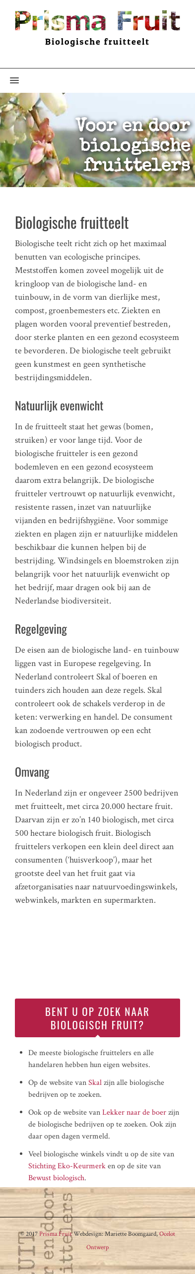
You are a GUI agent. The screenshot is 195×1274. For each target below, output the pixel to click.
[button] (9, 80)
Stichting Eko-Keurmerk (67, 1166)
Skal (95, 1082)
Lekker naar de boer (134, 1112)
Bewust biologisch (56, 1178)
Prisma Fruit (55, 1234)
